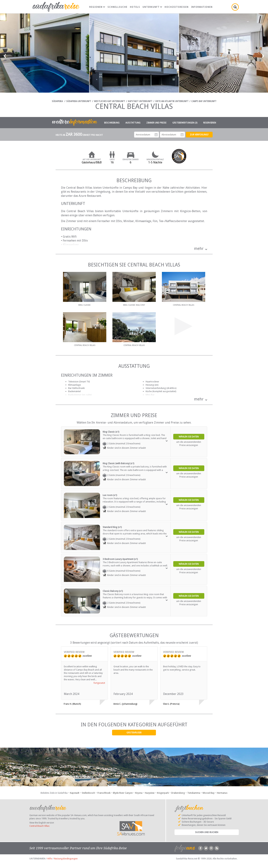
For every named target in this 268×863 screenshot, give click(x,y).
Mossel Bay (208, 793)
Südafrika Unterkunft (78, 101)
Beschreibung (111, 123)
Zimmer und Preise (156, 123)
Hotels (135, 7)
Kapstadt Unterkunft (140, 101)
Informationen (202, 7)
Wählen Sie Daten (189, 436)
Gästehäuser (134, 732)
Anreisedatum (156, 134)
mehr (199, 248)
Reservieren (209, 123)
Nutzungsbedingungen (66, 858)
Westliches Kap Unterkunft (109, 101)
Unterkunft (152, 7)
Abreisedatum (182, 134)
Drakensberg (178, 793)
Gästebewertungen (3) (184, 123)
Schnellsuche (117, 7)
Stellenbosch (88, 793)
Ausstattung (132, 123)
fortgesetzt (99, 683)
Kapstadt (74, 793)
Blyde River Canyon (123, 793)
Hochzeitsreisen (177, 7)
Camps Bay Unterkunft (203, 101)
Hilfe (49, 858)
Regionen (97, 7)
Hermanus (222, 793)
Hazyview (149, 793)
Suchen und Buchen (206, 832)
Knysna (138, 793)
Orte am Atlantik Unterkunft (171, 101)
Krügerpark (163, 793)
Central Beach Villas (39, 826)
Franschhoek (103, 793)
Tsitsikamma (193, 793)
